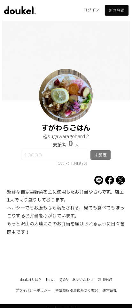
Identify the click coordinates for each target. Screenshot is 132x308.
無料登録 (116, 10)
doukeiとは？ (31, 279)
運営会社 (109, 290)
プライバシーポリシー (33, 290)
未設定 (100, 155)
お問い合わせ (83, 279)
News (50, 279)
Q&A (63, 279)
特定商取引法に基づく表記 (76, 290)
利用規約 (105, 279)
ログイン (91, 10)
